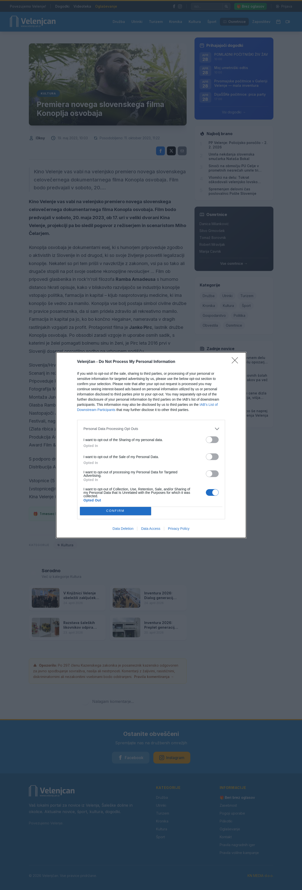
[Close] (236, 362)
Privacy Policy (178, 529)
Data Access (150, 529)
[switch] (212, 439)
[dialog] (151, 445)
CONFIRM (115, 511)
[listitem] (151, 428)
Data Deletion (123, 529)
